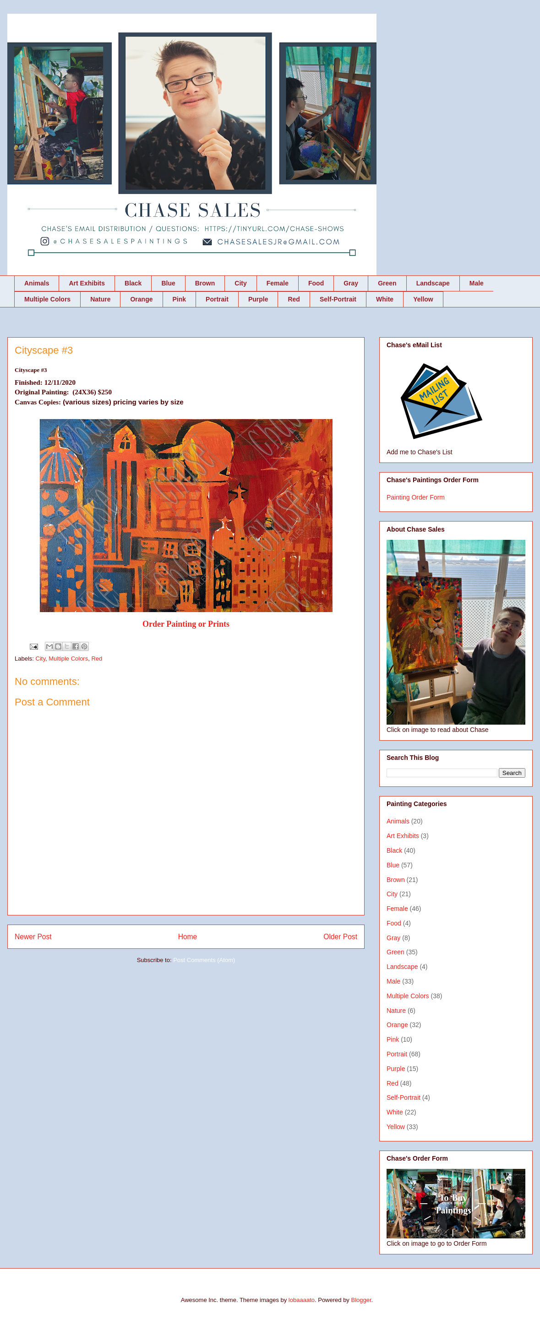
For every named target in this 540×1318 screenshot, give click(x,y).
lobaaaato (302, 1299)
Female (278, 283)
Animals (36, 283)
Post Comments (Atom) (204, 960)
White (384, 299)
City (240, 283)
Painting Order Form (416, 497)
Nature (100, 299)
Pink (179, 299)
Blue (168, 283)
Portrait (217, 299)
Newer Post (33, 937)
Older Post (340, 937)
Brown (205, 283)
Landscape (433, 283)
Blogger (361, 1299)
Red (294, 299)
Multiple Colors (47, 299)
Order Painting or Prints (185, 624)
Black (133, 283)
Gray (351, 283)
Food (316, 283)
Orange (141, 299)
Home (187, 937)
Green (387, 283)
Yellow (423, 299)
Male (476, 283)
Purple (258, 299)
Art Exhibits (87, 283)
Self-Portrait (338, 299)
